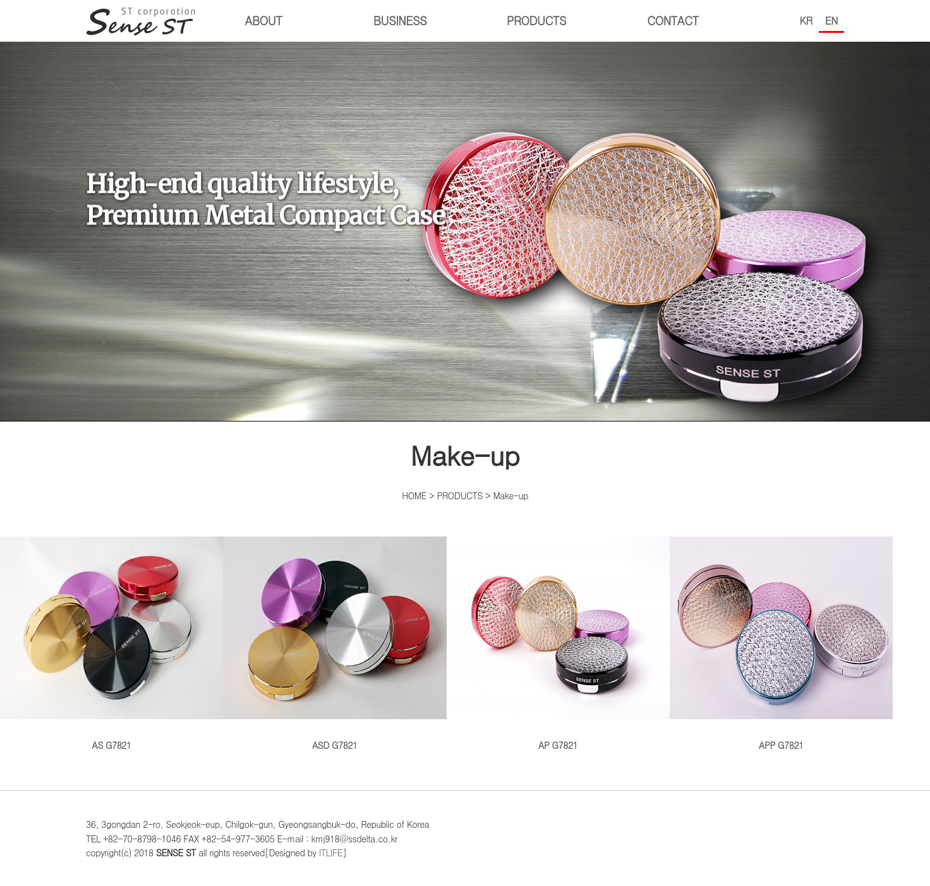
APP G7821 (781, 644)
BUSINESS (399, 20)
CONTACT (673, 20)
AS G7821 (111, 644)
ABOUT (263, 20)
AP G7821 (558, 644)
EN (831, 20)
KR (806, 20)
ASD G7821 (334, 644)
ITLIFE (330, 852)
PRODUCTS (536, 20)
